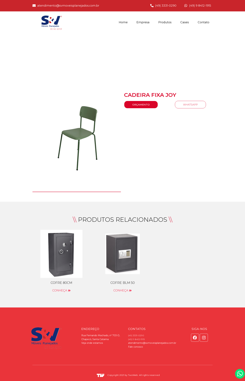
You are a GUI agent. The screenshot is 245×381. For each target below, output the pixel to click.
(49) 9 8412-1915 (136, 339)
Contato (203, 22)
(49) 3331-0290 (136, 335)
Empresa (143, 22)
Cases (184, 22)
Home (123, 22)
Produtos (165, 22)
